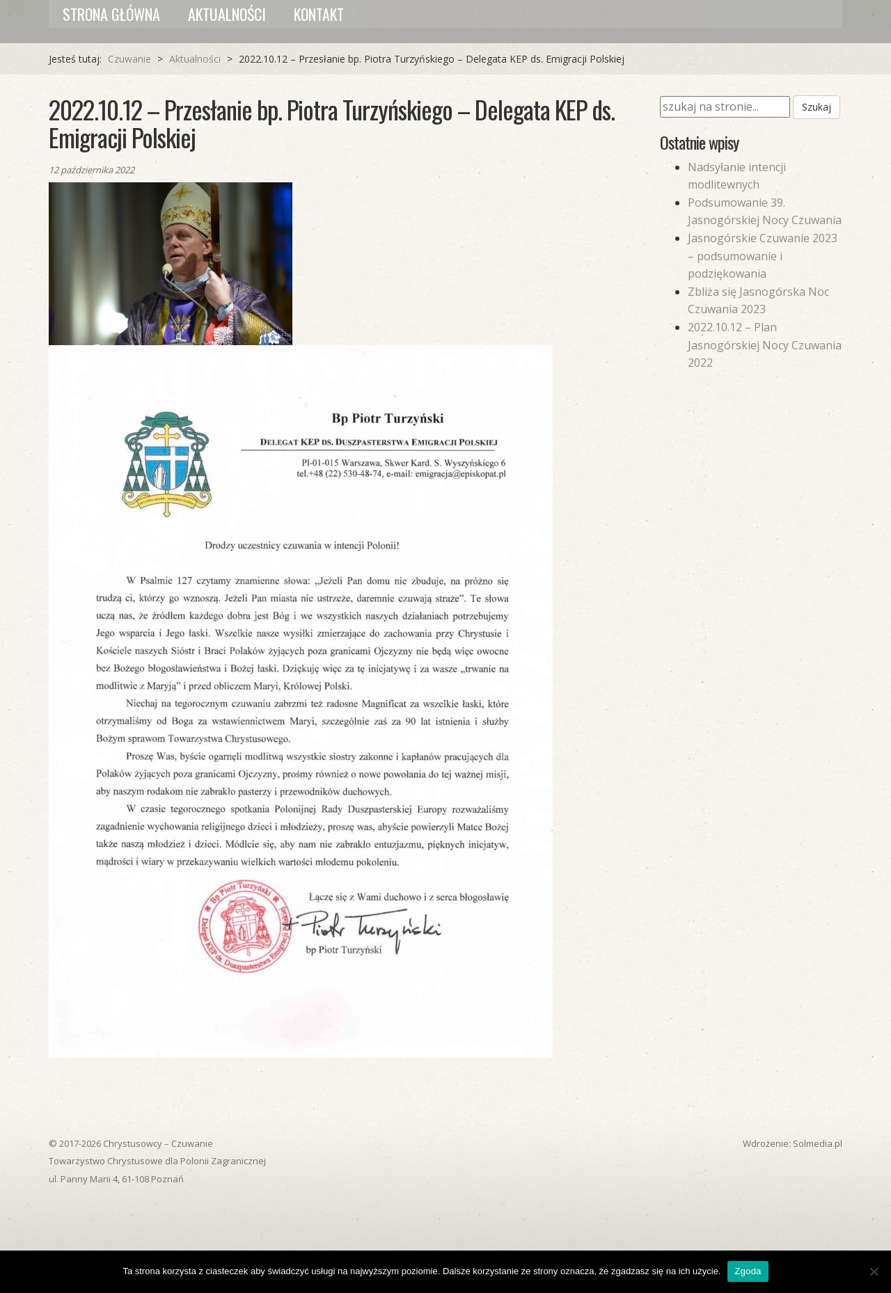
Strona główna (111, 14)
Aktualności (227, 14)
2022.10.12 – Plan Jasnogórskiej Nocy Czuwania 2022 (765, 344)
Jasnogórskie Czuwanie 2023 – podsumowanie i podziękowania (762, 255)
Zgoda (747, 1271)
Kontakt (319, 14)
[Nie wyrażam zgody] (874, 1271)
